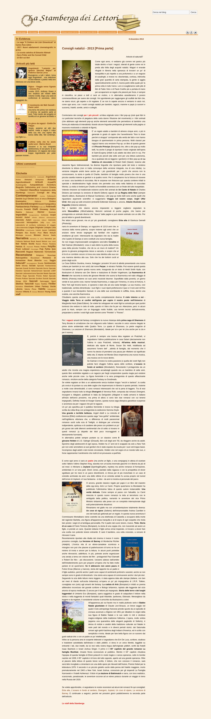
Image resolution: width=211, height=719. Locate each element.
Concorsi (31, 193)
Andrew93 (40, 177)
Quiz (54, 249)
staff (18, 294)
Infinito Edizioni (38, 217)
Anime (18, 180)
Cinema (52, 187)
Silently (25, 266)
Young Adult (50, 292)
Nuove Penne (42, 244)
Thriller (52, 283)
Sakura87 (20, 263)
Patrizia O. (20, 247)
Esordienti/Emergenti (27, 204)
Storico (19, 283)
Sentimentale (50, 263)
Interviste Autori (23, 220)
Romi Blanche (35, 260)
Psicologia (34, 249)
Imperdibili (21, 214)
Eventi (41, 204)
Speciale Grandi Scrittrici (25, 268)
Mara (45, 233)
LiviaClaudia (30, 230)
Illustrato (52, 212)
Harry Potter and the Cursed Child (31, 55)
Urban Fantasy (42, 286)
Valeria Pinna (30, 289)
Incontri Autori (23, 217)
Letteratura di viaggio (46, 225)
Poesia (36, 247)
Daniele (19, 199)
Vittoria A (27, 292)
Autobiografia (21, 185)
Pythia (47, 249)
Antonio (51, 179)
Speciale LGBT (49, 271)
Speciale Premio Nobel (38, 276)
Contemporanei (26, 195)
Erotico (52, 201)
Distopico (51, 199)
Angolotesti (51, 177)
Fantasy (34, 206)
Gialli (35, 209)
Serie (18, 266)
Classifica (34, 190)
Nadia (53, 235)
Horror (40, 212)
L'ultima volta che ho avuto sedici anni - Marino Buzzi (42, 143)
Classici (23, 190)
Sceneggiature (32, 263)
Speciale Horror (42, 268)
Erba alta (66, 690)
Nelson (44, 241)
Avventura (51, 185)
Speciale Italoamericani (33, 271)
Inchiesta (44, 215)
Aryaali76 (52, 182)
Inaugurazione (34, 215)
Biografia (20, 187)
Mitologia (19, 235)
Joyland (111, 690)
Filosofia (19, 209)
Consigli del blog (46, 193)
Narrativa (22, 238)
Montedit (28, 235)
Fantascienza (22, 206)
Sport (53, 281)
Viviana (34, 292)
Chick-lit (44, 187)
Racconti (20, 251)
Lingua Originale (35, 227)
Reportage (52, 255)
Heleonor (29, 212)
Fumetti (27, 209)
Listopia (47, 227)
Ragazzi (29, 252)
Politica (44, 247)
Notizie (24, 244)
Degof (25, 199)
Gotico (53, 209)
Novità (31, 244)
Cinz (17, 190)
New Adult (52, 241)
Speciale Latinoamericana (26, 273)
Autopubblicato (36, 185)
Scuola (40, 263)
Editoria (38, 201)
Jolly (42, 222)
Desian (31, 199)
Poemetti (30, 247)
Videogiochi (52, 289)
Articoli (39, 182)
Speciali (33, 281)
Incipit (53, 215)
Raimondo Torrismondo (45, 252)
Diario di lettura (41, 199)
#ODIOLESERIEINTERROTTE (26, 177)
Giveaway (44, 209)
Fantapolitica (50, 204)
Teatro (37, 284)
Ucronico (19, 286)
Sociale (32, 266)
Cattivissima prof (32, 187)
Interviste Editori (39, 220)
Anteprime (40, 180)
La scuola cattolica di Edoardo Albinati (33, 53)
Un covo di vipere (124, 690)
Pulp (41, 249)
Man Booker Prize (33, 233)
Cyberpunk (51, 196)
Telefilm (44, 284)
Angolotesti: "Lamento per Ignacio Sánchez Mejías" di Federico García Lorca (42, 70)
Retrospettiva (21, 258)
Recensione (24, 254)
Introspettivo (32, 222)
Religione (40, 255)
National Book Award (32, 241)
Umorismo (28, 286)
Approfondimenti (23, 182)
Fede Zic (42, 207)
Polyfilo (52, 246)
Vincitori (19, 292)
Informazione (51, 217)
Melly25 (53, 233)
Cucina (42, 196)
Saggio (53, 260)
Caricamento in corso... (26, 167)
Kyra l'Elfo (51, 222)
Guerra (19, 212)
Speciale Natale (42, 273)
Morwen (37, 235)
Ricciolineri (35, 258)
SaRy (46, 260)
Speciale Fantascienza (46, 266)
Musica (46, 235)
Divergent (102, 690)
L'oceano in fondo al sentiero (84, 690)
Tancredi (29, 283)
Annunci (28, 180)
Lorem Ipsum (41, 230)
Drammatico (21, 201)
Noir (17, 244)
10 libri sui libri (23, 58)
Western (41, 292)
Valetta (41, 289)
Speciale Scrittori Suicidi (38, 278)
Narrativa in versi (36, 239)
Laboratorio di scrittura (26, 225)
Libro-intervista (22, 227)
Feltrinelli (51, 206)
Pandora (52, 244)
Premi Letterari (22, 249)
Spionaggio (44, 281)
